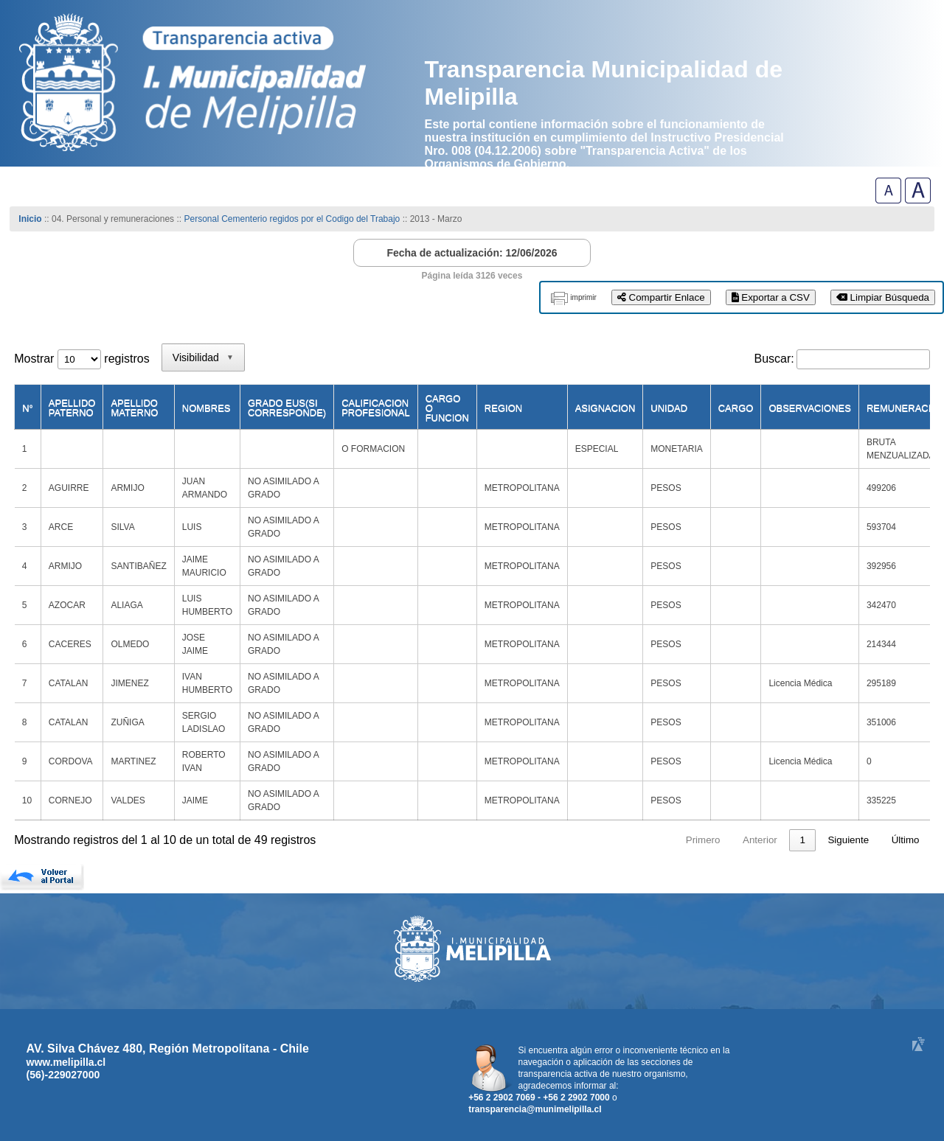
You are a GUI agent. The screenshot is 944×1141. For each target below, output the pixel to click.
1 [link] (690, 839)
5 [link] (802, 839)
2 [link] (718, 839)
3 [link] (746, 839)
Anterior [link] (648, 839)
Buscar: (774, 358)
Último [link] (906, 839)
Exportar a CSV (771, 297)
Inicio (29, 219)
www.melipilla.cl (66, 1062)
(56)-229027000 (63, 1075)
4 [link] (774, 839)
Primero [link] (590, 839)
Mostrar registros (81, 358)
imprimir (583, 297)
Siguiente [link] (848, 839)
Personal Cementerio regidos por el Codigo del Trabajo (292, 219)
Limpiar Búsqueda (882, 297)
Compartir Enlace (661, 297)
